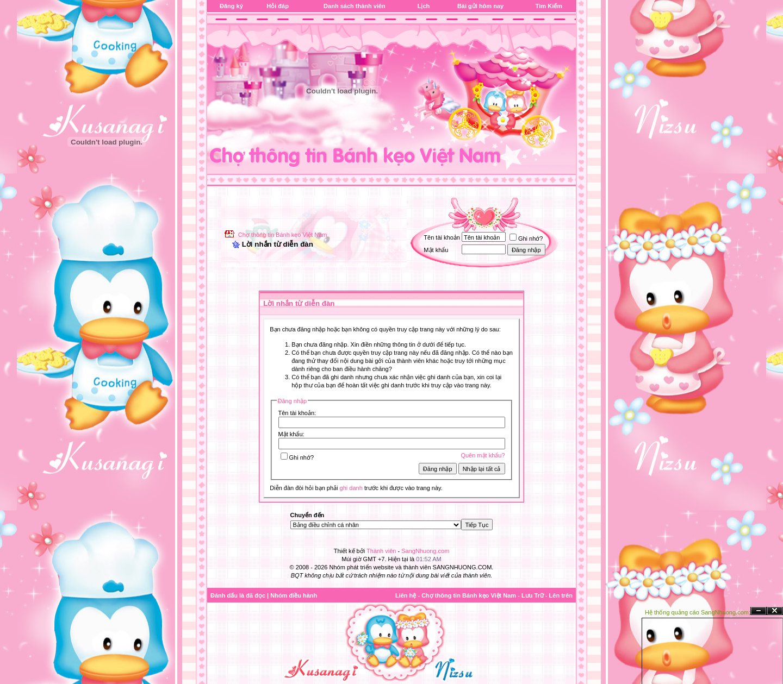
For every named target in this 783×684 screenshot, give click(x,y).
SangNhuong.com (425, 551)
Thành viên (381, 551)
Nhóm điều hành (293, 595)
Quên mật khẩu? (483, 455)
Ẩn (758, 611)
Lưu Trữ (532, 595)
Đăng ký (231, 6)
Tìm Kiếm (549, 6)
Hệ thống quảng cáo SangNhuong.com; (697, 612)
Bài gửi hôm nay (480, 6)
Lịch (424, 6)
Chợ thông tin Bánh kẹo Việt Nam (282, 234)
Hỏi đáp (277, 6)
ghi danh (351, 488)
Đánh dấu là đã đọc (237, 595)
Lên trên (561, 595)
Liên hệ (405, 595)
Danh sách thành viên (355, 6)
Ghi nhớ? (526, 238)
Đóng (775, 611)
